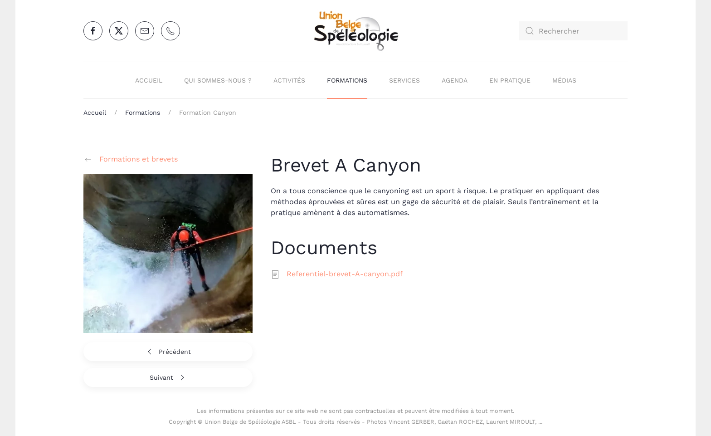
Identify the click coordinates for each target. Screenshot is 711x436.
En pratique (510, 80)
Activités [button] (289, 80)
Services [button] (404, 80)
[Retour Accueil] (355, 31)
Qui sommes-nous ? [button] (218, 80)
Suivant (168, 377)
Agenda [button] (455, 80)
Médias (564, 80)
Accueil (148, 80)
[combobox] (573, 30)
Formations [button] (347, 80)
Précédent (168, 351)
